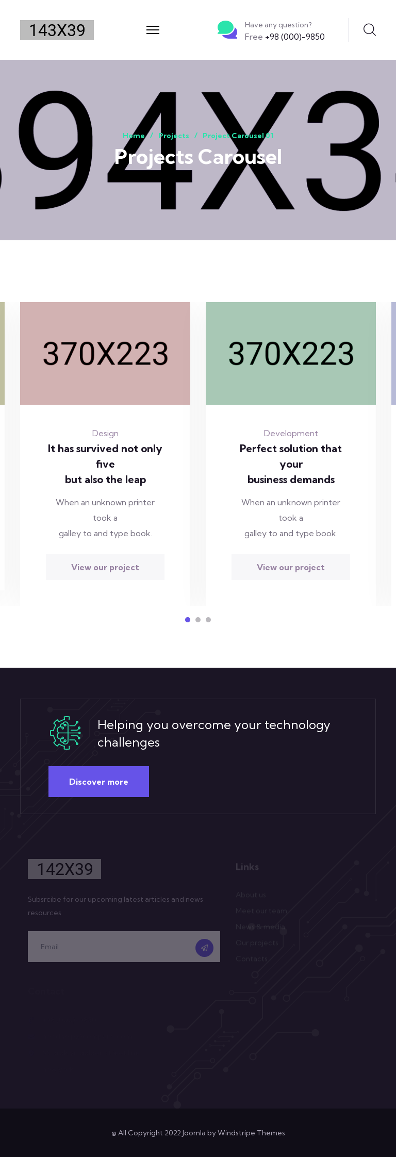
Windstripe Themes (251, 1132)
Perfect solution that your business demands (291, 464)
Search (370, 30)
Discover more (98, 781)
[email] (124, 949)
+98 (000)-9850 (285, 36)
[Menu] (152, 30)
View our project (105, 567)
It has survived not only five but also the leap (105, 464)
